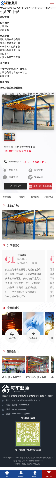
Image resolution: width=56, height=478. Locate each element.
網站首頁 (4, 17)
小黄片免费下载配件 (10, 57)
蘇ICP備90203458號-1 (33, 464)
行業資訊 (4, 76)
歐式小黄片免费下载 (10, 43)
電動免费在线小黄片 (10, 39)
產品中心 (4, 35)
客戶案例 (4, 63)
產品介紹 (7, 197)
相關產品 (48, 197)
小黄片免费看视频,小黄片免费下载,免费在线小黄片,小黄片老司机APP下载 (28, 7)
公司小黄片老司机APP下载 (13, 72)
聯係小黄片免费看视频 (11, 87)
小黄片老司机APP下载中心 (13, 69)
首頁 (18, 93)
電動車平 (4, 53)
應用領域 (4, 82)
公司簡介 (4, 22)
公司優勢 (21, 197)
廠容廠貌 (4, 30)
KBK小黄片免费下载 (10, 46)
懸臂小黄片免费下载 (10, 50)
